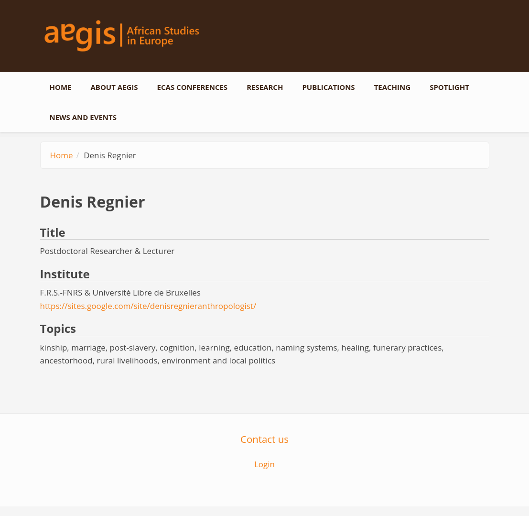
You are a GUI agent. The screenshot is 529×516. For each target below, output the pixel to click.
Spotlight (449, 87)
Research (265, 87)
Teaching (392, 87)
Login (264, 464)
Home (61, 87)
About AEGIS (114, 87)
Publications (328, 87)
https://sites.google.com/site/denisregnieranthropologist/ (148, 305)
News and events (83, 117)
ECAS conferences (192, 87)
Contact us (264, 439)
